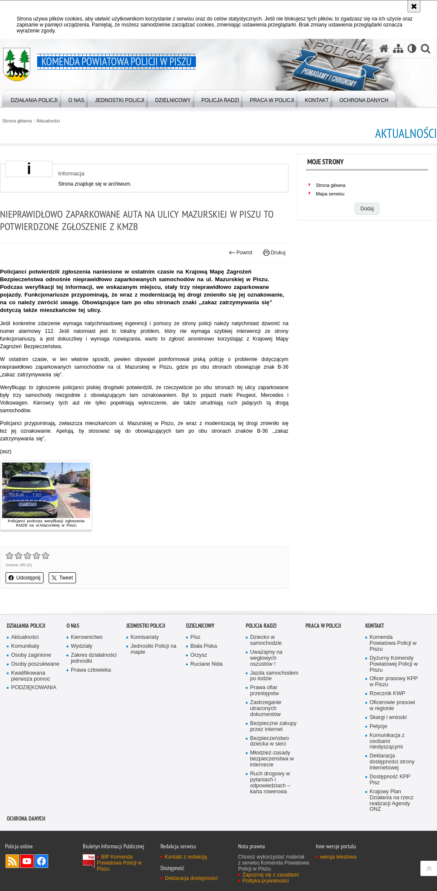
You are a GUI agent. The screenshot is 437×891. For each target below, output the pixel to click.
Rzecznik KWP (387, 693)
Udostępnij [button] (25, 578)
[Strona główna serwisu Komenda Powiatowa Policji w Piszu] (384, 48)
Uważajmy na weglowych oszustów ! (266, 658)
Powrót (241, 252)
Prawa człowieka (91, 670)
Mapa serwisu (330, 193)
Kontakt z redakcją (186, 857)
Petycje (378, 726)
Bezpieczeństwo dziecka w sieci (269, 741)
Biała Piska (203, 646)
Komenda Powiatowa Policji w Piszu (393, 643)
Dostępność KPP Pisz (390, 780)
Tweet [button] (62, 578)
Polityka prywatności (265, 881)
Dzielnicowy (200, 625)
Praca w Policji (323, 625)
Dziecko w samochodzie (266, 640)
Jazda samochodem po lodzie (274, 676)
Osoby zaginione (31, 655)
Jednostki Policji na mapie (153, 649)
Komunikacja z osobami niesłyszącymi (387, 741)
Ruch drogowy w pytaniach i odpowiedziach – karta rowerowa (270, 783)
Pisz (195, 637)
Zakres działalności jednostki (94, 658)
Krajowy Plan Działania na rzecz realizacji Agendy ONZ (392, 800)
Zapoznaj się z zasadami (270, 875)
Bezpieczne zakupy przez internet (273, 726)
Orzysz (198, 655)
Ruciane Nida (206, 664)
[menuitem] (34, 98)
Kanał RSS (12, 861)
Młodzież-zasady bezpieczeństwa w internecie (272, 759)
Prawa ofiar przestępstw (264, 690)
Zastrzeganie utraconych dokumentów (265, 708)
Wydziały (81, 646)
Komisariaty (145, 637)
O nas (73, 625)
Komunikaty (25, 646)
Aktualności (48, 121)
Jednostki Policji (145, 625)
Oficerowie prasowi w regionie (392, 705)
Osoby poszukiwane (35, 664)
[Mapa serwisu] (398, 48)
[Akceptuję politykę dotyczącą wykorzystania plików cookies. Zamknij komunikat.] (414, 6)
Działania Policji (26, 625)
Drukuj (274, 252)
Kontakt (374, 625)
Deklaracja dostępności (191, 878)
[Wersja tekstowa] (412, 48)
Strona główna (17, 121)
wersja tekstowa (338, 857)
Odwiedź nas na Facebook (41, 861)
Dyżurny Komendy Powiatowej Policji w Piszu (394, 664)
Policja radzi (261, 625)
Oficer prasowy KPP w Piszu (394, 681)
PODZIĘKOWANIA (33, 687)
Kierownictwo (86, 637)
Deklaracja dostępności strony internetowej (392, 762)
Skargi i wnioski (388, 717)
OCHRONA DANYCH (26, 818)
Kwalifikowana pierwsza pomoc (30, 676)
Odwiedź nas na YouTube (27, 861)
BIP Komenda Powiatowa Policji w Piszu (119, 863)
